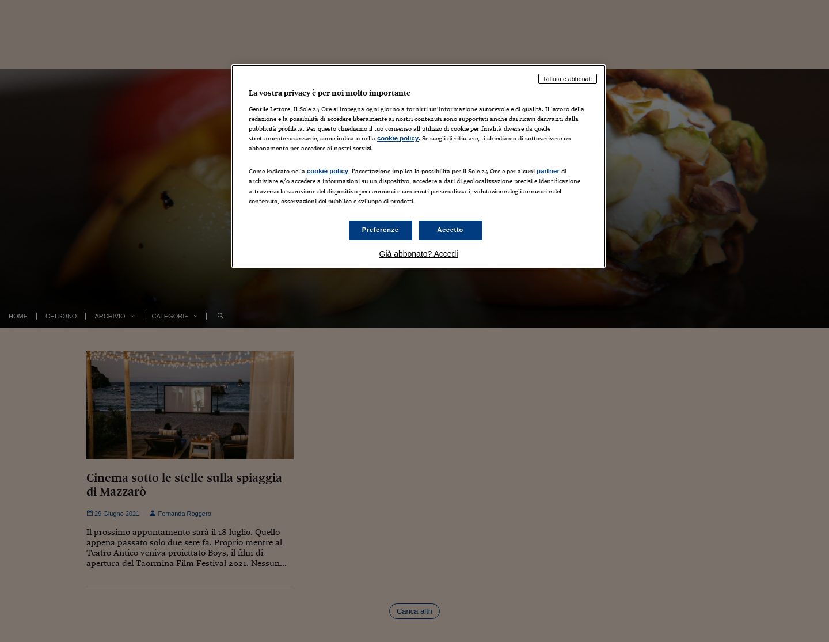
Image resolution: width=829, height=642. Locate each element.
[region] (418, 166)
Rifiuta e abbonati (567, 78)
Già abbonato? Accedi (418, 254)
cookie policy (398, 138)
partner (548, 171)
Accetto (450, 229)
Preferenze (380, 229)
